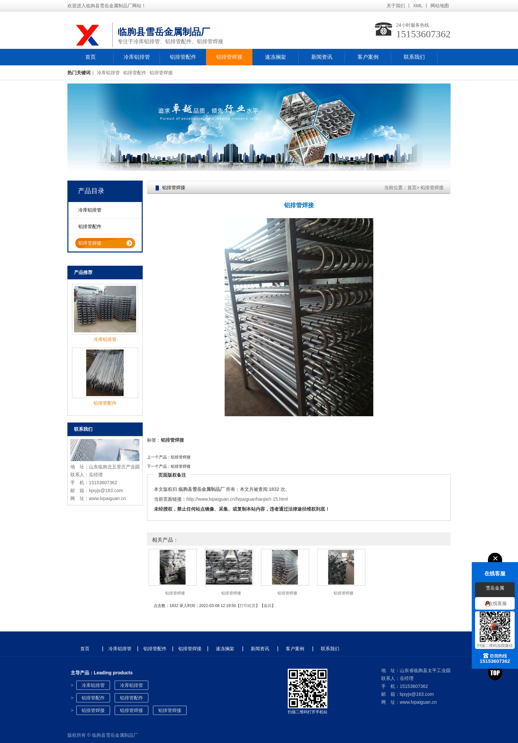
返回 (268, 605)
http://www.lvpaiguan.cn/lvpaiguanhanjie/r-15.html (237, 499)
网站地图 (439, 5)
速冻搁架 (275, 57)
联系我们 (414, 57)
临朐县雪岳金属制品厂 (201, 489)
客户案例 (368, 57)
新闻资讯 (321, 57)
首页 (90, 57)
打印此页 (248, 605)
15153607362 (423, 33)
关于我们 (396, 5)
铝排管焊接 (229, 57)
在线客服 (497, 603)
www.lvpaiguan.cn (107, 498)
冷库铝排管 (137, 57)
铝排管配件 (183, 57)
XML (418, 5)
